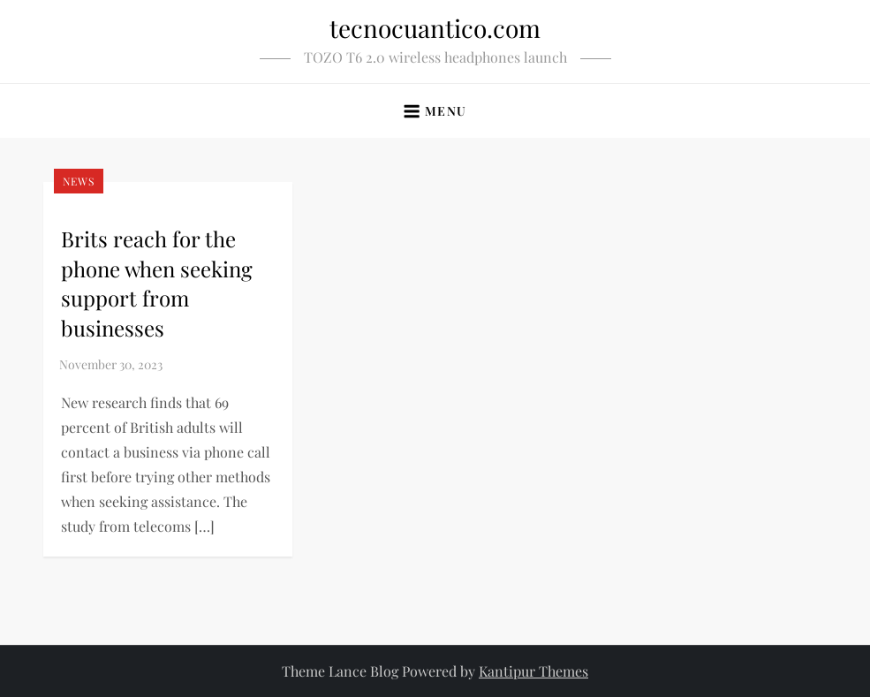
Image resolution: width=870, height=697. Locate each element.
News (79, 181)
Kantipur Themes (533, 671)
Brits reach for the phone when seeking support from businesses (157, 283)
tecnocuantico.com (435, 27)
